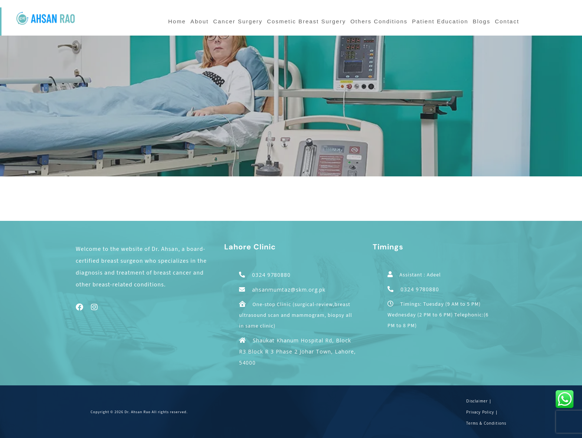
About (199, 21)
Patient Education (440, 21)
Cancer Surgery (237, 21)
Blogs (482, 21)
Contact (507, 21)
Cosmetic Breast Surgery (306, 21)
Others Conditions (379, 21)
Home (177, 21)
